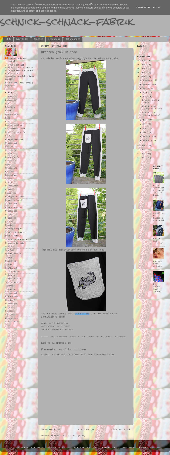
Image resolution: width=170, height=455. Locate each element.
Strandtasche (12, 271)
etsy (7, 121)
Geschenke (62, 337)
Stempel (9, 257)
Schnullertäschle (14, 243)
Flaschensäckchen (14, 139)
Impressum (54, 39)
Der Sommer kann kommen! (157, 288)
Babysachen (11, 100)
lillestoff (107, 337)
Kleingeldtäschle (14, 197)
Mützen (8, 214)
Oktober (147, 84)
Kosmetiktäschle (14, 200)
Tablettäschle (13, 279)
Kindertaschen (13, 186)
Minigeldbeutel (13, 207)
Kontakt (38, 39)
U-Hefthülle (11, 297)
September (149, 88)
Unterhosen (11, 304)
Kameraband (11, 175)
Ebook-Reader (12, 114)
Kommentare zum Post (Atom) (69, 436)
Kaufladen (22, 39)
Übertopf (10, 300)
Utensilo (10, 311)
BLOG (8, 39)
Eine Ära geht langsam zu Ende (152, 107)
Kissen (8, 189)
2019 (143, 64)
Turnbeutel (11, 293)
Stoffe (8, 264)
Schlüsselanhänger (15, 232)
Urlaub (8, 307)
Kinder (81, 337)
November (148, 80)
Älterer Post (120, 429)
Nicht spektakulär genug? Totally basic (158, 190)
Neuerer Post (51, 429)
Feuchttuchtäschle (15, 132)
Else (7, 118)
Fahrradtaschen (13, 125)
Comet (8, 111)
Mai (145, 124)
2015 (143, 146)
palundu (9, 221)
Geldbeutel (11, 143)
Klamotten (93, 337)
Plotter (9, 225)
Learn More (143, 7)
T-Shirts (10, 275)
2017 (143, 73)
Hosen (73, 337)
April (146, 128)
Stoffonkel (11, 268)
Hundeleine (11, 168)
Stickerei (120, 337)
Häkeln (8, 154)
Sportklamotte (13, 254)
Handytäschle (12, 157)
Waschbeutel (11, 314)
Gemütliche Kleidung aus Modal (158, 217)
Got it (156, 7)
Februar (147, 136)
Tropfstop (10, 289)
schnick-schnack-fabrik (66, 21)
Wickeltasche (12, 322)
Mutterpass (11, 211)
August (147, 92)
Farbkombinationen (15, 129)
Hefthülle (10, 161)
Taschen (9, 286)
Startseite (86, 429)
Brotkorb (10, 107)
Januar (147, 140)
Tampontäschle (13, 282)
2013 (143, 154)
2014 (143, 150)
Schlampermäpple (14, 229)
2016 (143, 77)
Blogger (156, 447)
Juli (146, 97)
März (146, 132)
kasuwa (8, 179)
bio (52, 337)
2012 (143, 158)
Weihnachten (11, 318)
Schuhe (8, 247)
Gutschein (10, 150)
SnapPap (9, 250)
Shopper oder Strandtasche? (151, 114)
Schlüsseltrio (13, 236)
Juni (146, 120)
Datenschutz (72, 39)
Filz (7, 136)
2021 (143, 60)
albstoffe (10, 97)
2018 (143, 68)
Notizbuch (10, 218)
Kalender (10, 171)
